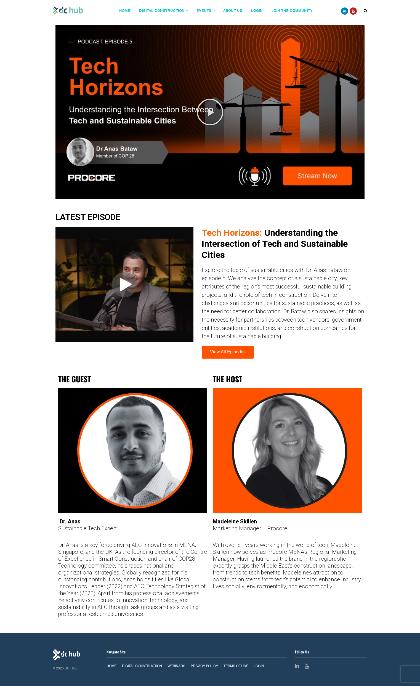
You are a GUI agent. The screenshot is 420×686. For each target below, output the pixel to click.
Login (257, 11)
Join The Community (292, 11)
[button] (210, 112)
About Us (232, 11)
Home (124, 11)
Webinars (176, 666)
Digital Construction (162, 11)
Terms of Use (236, 666)
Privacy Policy (204, 666)
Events (203, 11)
